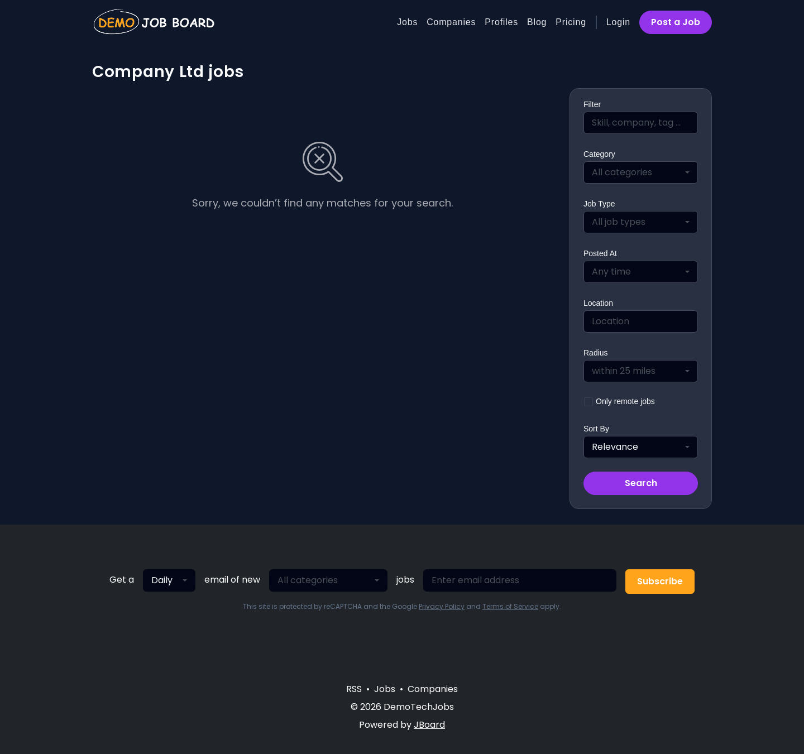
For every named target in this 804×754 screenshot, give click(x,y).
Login (618, 22)
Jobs (407, 22)
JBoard (429, 724)
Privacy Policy (442, 606)
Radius (595, 352)
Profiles (501, 22)
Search (641, 483)
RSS (354, 689)
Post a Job (675, 22)
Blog (537, 22)
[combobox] (640, 172)
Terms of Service (510, 606)
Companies (451, 22)
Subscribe (660, 581)
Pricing (571, 22)
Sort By (596, 428)
